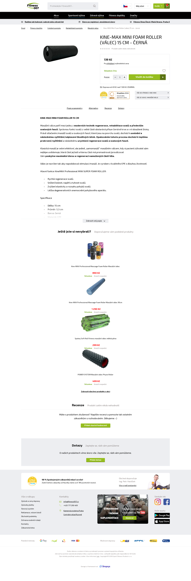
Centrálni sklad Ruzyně (72, 514)
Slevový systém (27, 509)
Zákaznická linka (28, 528)
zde (98, 556)
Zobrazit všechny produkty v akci (95, 391)
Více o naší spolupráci (127, 485)
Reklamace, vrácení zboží (31, 512)
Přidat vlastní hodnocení (95, 425)
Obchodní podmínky (29, 516)
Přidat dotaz (95, 460)
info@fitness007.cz (71, 501)
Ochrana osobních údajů (31, 520)
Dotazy (121, 108)
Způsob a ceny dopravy (30, 501)
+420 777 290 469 (70, 505)
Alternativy (93, 108)
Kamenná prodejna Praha (73, 511)
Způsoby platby (27, 505)
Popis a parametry (74, 108)
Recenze (108, 108)
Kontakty (25, 524)
